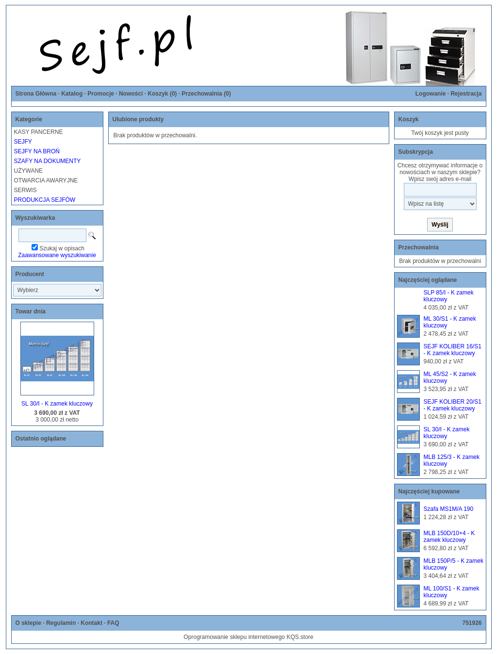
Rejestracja (465, 93)
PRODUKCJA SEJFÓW (45, 199)
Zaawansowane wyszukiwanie (57, 255)
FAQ (113, 623)
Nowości (131, 93)
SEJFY (23, 141)
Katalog (72, 93)
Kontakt (91, 623)
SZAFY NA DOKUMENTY (47, 161)
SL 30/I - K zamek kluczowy (57, 403)
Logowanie (430, 93)
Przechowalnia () (206, 93)
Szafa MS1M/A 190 (449, 509)
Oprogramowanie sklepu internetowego (234, 637)
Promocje (100, 93)
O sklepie (28, 623)
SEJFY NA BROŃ (37, 151)
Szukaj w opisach (61, 248)
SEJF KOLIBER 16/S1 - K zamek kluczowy (452, 350)
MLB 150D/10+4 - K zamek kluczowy (449, 536)
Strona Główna (36, 93)
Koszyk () (162, 93)
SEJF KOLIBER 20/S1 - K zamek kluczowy (452, 405)
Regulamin (61, 623)
